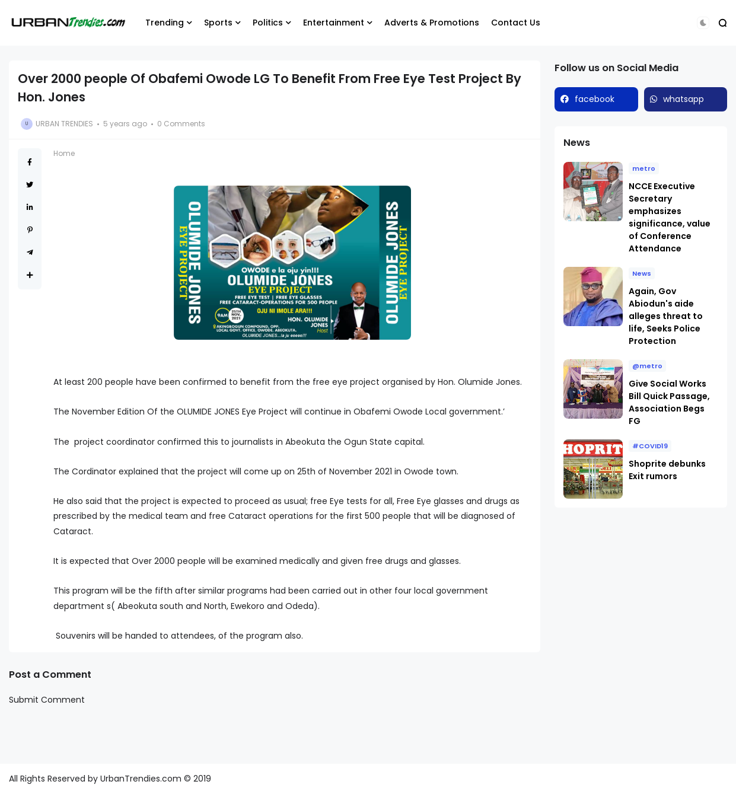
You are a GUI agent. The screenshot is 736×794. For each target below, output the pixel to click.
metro (643, 168)
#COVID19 (650, 446)
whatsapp (683, 99)
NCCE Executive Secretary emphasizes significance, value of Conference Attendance (669, 217)
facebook (594, 99)
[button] (703, 23)
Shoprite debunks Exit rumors (667, 470)
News (641, 273)
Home (64, 153)
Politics (268, 22)
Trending (164, 22)
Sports (218, 22)
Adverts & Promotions (431, 22)
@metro (647, 366)
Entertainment (333, 22)
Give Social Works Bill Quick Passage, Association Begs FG (669, 402)
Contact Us (515, 22)
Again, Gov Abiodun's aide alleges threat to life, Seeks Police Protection (666, 316)
